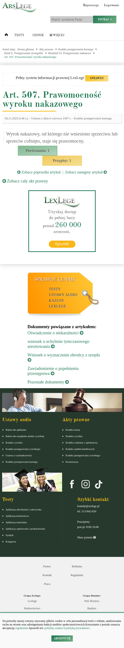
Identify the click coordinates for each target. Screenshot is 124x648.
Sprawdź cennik (55, 279)
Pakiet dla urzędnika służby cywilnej (25, 436)
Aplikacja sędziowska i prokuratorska (25, 528)
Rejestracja (91, 5)
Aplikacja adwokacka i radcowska (24, 509)
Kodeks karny (73, 429)
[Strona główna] (6, 35)
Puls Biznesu (91, 601)
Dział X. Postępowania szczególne (23, 53)
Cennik (38, 35)
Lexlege (32, 601)
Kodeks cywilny (14, 442)
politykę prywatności (77, 628)
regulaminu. (22, 628)
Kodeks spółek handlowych (80, 449)
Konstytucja (72, 461)
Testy (19, 35)
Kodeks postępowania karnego (75, 49)
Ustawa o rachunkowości (19, 455)
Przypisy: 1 (62, 161)
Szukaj (105, 19)
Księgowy (11, 541)
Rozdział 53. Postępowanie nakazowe (69, 53)
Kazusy (56, 300)
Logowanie (111, 5)
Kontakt (47, 575)
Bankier (91, 608)
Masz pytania (86, 537)
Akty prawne (46, 49)
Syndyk (10, 535)
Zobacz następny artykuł (86, 172)
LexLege (57, 306)
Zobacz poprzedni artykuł (38, 172)
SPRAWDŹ (97, 78)
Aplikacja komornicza (17, 515)
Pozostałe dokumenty (48, 382)
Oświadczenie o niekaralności (55, 333)
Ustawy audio (63, 295)
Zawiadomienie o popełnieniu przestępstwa (53, 371)
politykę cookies (54, 628)
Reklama (77, 566)
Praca (47, 584)
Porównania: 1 (38, 151)
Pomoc (47, 566)
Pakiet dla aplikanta (16, 429)
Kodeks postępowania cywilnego (23, 449)
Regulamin (77, 575)
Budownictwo (32, 608)
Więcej (57, 35)
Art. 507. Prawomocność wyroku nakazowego (30, 57)
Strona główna (25, 49)
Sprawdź (62, 244)
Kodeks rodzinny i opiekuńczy (82, 442)
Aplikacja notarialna (16, 522)
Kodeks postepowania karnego (22, 461)
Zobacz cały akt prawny (25, 181)
